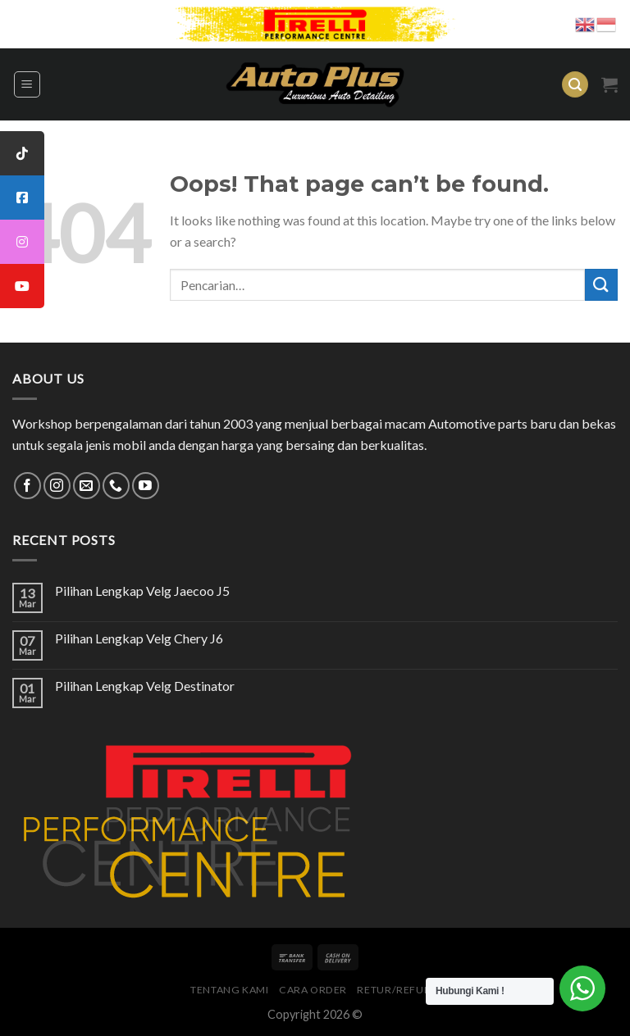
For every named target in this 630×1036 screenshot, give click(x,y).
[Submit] (601, 285)
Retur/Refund (398, 990)
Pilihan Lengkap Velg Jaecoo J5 (142, 590)
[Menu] (27, 84)
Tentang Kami (229, 990)
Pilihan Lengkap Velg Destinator (145, 685)
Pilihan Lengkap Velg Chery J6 (139, 638)
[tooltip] (22, 153)
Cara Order (313, 990)
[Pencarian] (575, 84)
